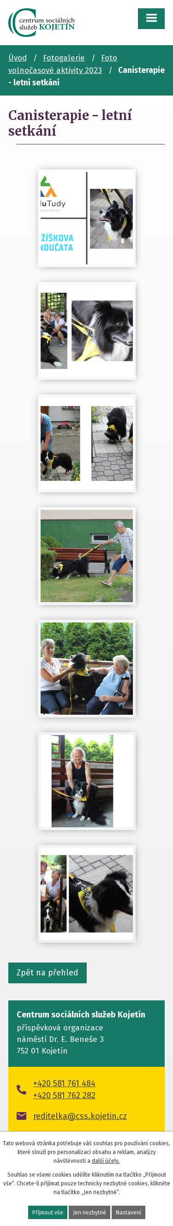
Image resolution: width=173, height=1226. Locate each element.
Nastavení (128, 1212)
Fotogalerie (64, 58)
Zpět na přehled (47, 973)
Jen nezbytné (89, 1212)
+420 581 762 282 (64, 1095)
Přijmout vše (47, 1212)
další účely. (106, 1161)
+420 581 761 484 (64, 1083)
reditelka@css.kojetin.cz (80, 1116)
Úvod (17, 58)
